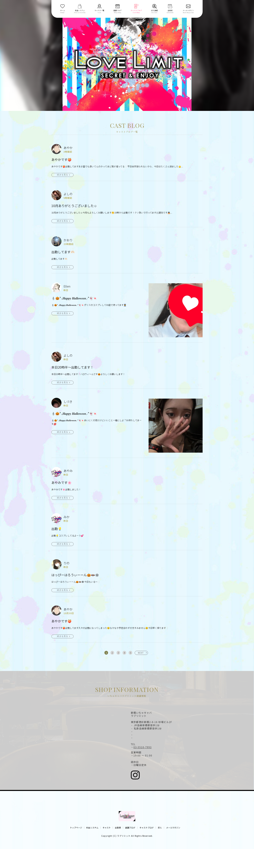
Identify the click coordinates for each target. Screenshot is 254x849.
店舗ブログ (130, 828)
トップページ (76, 828)
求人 (160, 828)
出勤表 (118, 828)
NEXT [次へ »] (141, 652)
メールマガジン (173, 828)
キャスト (107, 828)
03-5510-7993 (142, 747)
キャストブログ (146, 828)
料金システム (92, 828)
